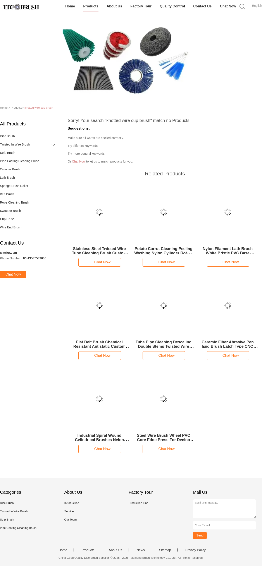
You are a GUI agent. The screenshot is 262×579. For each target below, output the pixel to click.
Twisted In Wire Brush (15, 144)
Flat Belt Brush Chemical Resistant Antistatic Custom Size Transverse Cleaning (99, 346)
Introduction (71, 503)
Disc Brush (7, 136)
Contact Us (202, 6)
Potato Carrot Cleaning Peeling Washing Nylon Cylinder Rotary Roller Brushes (163, 253)
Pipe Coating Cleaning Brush (19, 161)
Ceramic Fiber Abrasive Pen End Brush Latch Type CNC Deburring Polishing (228, 346)
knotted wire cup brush (38, 107)
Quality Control (172, 6)
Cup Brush (7, 219)
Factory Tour (141, 6)
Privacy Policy (195, 550)
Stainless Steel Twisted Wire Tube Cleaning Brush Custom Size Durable (99, 253)
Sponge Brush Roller (14, 186)
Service (69, 511)
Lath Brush (7, 177)
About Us (114, 6)
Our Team (70, 519)
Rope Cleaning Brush (14, 202)
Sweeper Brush (10, 210)
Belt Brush (7, 194)
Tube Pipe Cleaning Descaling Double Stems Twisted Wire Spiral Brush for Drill (163, 346)
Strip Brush (7, 152)
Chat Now (228, 6)
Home (70, 6)
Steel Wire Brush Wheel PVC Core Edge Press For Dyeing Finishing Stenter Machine (163, 439)
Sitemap (165, 550)
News (140, 550)
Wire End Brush (10, 227)
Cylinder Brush (10, 169)
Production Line (138, 503)
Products (90, 6)
